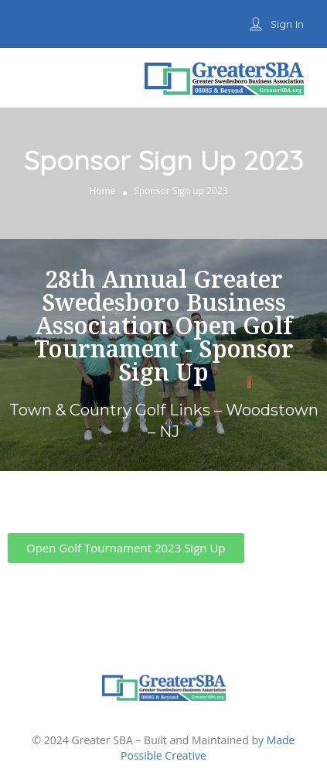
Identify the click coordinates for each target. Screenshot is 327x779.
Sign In (287, 24)
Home (102, 190)
